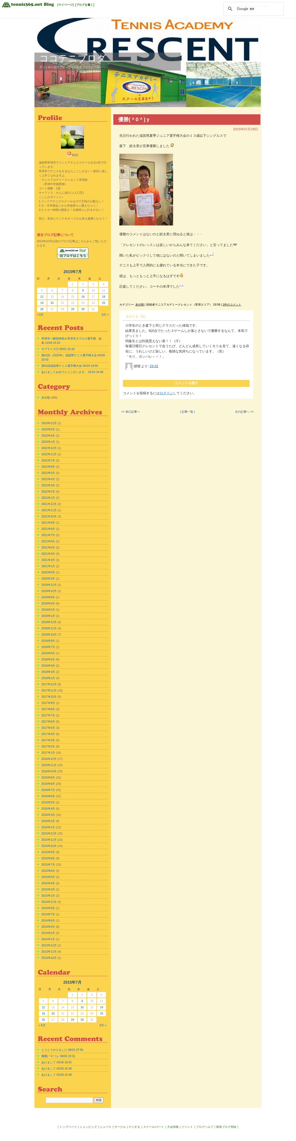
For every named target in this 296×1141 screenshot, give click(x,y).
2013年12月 (49, 945)
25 (103, 303)
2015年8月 (48, 858)
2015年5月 (48, 877)
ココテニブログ (72, 58)
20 (52, 303)
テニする (134, 1127)
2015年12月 (49, 833)
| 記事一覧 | (187, 411)
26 (41, 309)
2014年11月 (49, 902)
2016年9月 (48, 777)
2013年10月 (49, 958)
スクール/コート (153, 1127)
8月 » (105, 314)
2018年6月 (48, 653)
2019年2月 (48, 609)
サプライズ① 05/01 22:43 (58, 349)
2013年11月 (49, 951)
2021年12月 (49, 504)
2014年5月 (48, 926)
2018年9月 (48, 640)
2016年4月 (48, 808)
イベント (187, 1127)
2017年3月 (48, 740)
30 (82, 309)
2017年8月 (48, 709)
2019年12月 (49, 585)
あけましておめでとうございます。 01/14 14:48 (72, 372)
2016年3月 (48, 815)
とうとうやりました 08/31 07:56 (62, 1050)
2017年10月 (49, 696)
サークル (120, 1127)
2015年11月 (49, 839)
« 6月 (40, 314)
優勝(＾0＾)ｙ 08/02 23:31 (58, 1056)
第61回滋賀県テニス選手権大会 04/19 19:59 (69, 366)
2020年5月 (48, 572)
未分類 (139, 304)
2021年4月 (48, 553)
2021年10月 (49, 516)
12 (41, 296)
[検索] (253, 9)
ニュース (105, 1127)
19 (41, 303)
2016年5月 (48, 802)
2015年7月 (48, 864)
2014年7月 (48, 914)
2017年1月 (48, 752)
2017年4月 (48, 734)
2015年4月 (48, 883)
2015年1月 (48, 895)
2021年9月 (48, 522)
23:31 (154, 366)
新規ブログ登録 (226, 1127)
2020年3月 (48, 578)
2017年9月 (48, 703)
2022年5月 (48, 473)
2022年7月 (48, 460)
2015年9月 (48, 852)
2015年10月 (49, 846)
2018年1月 (48, 678)
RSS (75, 155)
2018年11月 (49, 628)
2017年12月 (49, 684)
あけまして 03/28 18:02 (56, 1062)
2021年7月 (48, 535)
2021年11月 (49, 510)
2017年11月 (49, 690)
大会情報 (173, 1127)
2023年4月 (48, 435)
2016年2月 (48, 821)
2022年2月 (48, 491)
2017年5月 (48, 728)
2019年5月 (48, 603)
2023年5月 (48, 429)
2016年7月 (48, 790)
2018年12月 (49, 622)
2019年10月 (49, 591)
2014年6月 (48, 920)
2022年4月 (48, 479)
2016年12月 (49, 759)
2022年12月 (49, 448)
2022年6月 (48, 466)
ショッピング (88, 1127)
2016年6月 (48, 796)
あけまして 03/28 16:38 (56, 1068)
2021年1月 (48, 566)
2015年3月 (48, 889)
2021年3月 (48, 560)
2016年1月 (48, 827)
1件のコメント (232, 304)
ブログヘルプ (204, 1127)
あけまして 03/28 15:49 (56, 1074)
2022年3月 (48, 485)
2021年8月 (48, 529)
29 (72, 309)
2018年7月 (48, 647)
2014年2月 (48, 933)
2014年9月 (48, 908)
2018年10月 (49, 634)
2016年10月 (49, 771)
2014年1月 (48, 939)
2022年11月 (49, 454)
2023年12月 (49, 423)
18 (103, 296)
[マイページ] (65, 4)
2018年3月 (48, 672)
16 (82, 296)
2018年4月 (48, 665)
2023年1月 (48, 442)
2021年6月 (48, 541)
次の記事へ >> (244, 411)
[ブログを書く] (84, 4)
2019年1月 (48, 616)
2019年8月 (48, 597)
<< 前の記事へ (130, 411)
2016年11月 (49, 765)
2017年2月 (48, 746)
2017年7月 (48, 715)
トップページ (68, 1127)
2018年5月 (48, 659)
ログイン (166, 393)
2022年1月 (48, 497)
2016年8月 (48, 783)
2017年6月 (48, 721)
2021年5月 (48, 547)
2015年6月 (48, 870)
